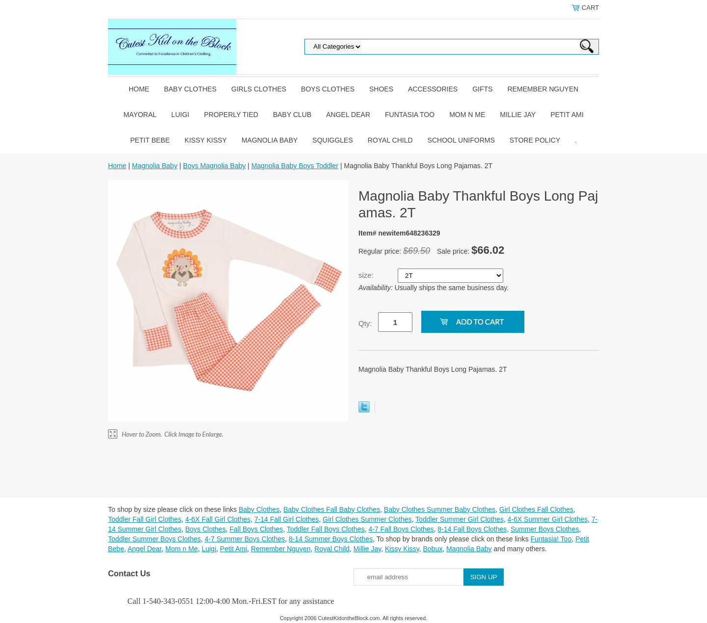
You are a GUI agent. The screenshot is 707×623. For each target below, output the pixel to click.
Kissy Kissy (206, 140)
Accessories (433, 89)
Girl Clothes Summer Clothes (367, 519)
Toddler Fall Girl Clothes (144, 519)
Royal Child (390, 140)
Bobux (432, 549)
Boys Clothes (327, 89)
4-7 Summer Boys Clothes (245, 539)
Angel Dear (348, 115)
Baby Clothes (190, 89)
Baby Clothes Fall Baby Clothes (331, 509)
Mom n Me (467, 115)
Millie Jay (518, 115)
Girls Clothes (258, 89)
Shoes (381, 89)
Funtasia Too (410, 115)
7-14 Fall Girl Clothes (286, 519)
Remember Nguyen (542, 89)
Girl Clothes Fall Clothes (536, 509)
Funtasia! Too (550, 539)
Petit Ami (566, 115)
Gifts (482, 89)
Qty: (365, 323)
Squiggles (332, 140)
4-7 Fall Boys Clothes (401, 529)
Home (139, 89)
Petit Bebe (150, 140)
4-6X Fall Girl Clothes (217, 519)
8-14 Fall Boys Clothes (472, 529)
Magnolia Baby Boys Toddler (294, 166)
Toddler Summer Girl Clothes (459, 519)
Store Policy (535, 140)
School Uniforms (461, 140)
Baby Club (292, 115)
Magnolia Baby (270, 140)
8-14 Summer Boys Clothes (331, 539)
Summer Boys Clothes (545, 529)
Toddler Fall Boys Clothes (326, 529)
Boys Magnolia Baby (214, 166)
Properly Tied (231, 115)
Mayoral (139, 115)
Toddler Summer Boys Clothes (154, 539)
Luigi (180, 115)
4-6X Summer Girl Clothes (548, 519)
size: (367, 275)
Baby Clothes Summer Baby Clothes (439, 509)
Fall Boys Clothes (256, 529)
